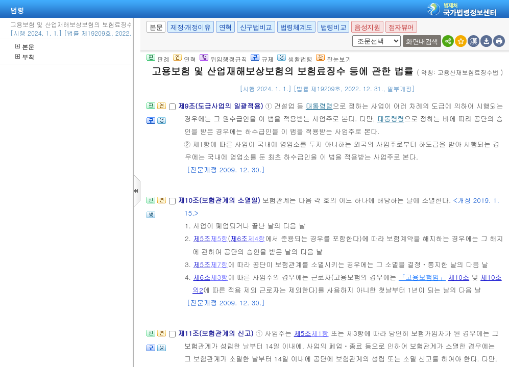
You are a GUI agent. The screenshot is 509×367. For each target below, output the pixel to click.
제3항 (219, 277)
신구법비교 (256, 27)
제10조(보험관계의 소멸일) (220, 200)
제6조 (239, 238)
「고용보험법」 (422, 277)
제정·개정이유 (190, 27)
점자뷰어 (401, 27)
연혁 (225, 27)
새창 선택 (350, 35)
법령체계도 (296, 27)
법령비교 (333, 27)
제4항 (256, 238)
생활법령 (294, 59)
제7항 (219, 264)
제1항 (320, 333)
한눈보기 (333, 59)
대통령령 (319, 106)
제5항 (219, 238)
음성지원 (367, 27)
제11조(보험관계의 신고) (217, 333)
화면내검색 (422, 41)
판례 (158, 59)
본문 (24, 46)
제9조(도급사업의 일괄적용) (221, 106)
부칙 (24, 57)
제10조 (459, 277)
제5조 (201, 238)
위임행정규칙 (223, 59)
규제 (262, 59)
